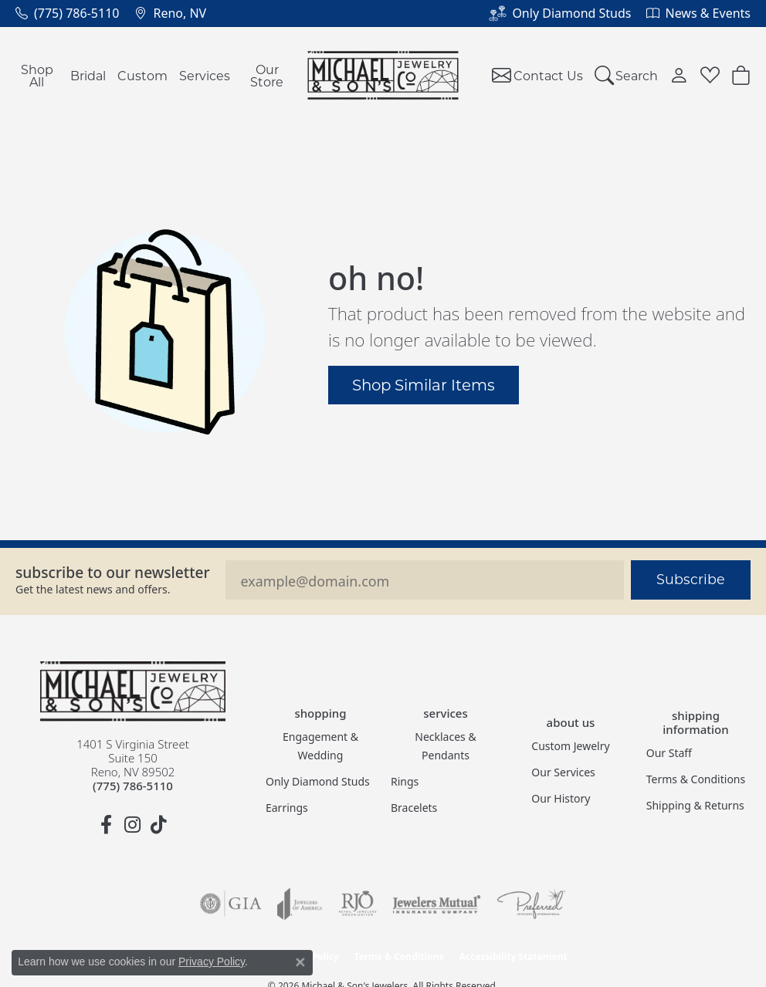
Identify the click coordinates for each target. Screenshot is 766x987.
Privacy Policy (211, 961)
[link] (67, 13)
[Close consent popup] (300, 962)
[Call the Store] (133, 785)
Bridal (88, 75)
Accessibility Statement (513, 956)
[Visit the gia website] (231, 903)
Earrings (287, 807)
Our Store (266, 75)
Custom (142, 75)
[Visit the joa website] (299, 903)
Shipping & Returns (695, 805)
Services (204, 75)
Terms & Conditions (696, 779)
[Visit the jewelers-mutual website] (436, 903)
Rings (405, 781)
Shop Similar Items (423, 384)
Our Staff (669, 752)
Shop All (37, 75)
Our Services (563, 772)
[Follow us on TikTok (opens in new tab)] (159, 825)
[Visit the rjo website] (357, 903)
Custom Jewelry (570, 746)
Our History (560, 798)
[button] (627, 75)
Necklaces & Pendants (445, 745)
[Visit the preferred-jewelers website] (531, 903)
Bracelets (414, 807)
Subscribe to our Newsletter (112, 572)
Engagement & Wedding (320, 745)
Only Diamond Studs (318, 781)
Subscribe (690, 579)
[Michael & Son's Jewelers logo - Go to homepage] (383, 75)
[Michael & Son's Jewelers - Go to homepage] (132, 691)
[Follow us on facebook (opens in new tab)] (106, 825)
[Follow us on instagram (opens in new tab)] (133, 825)
